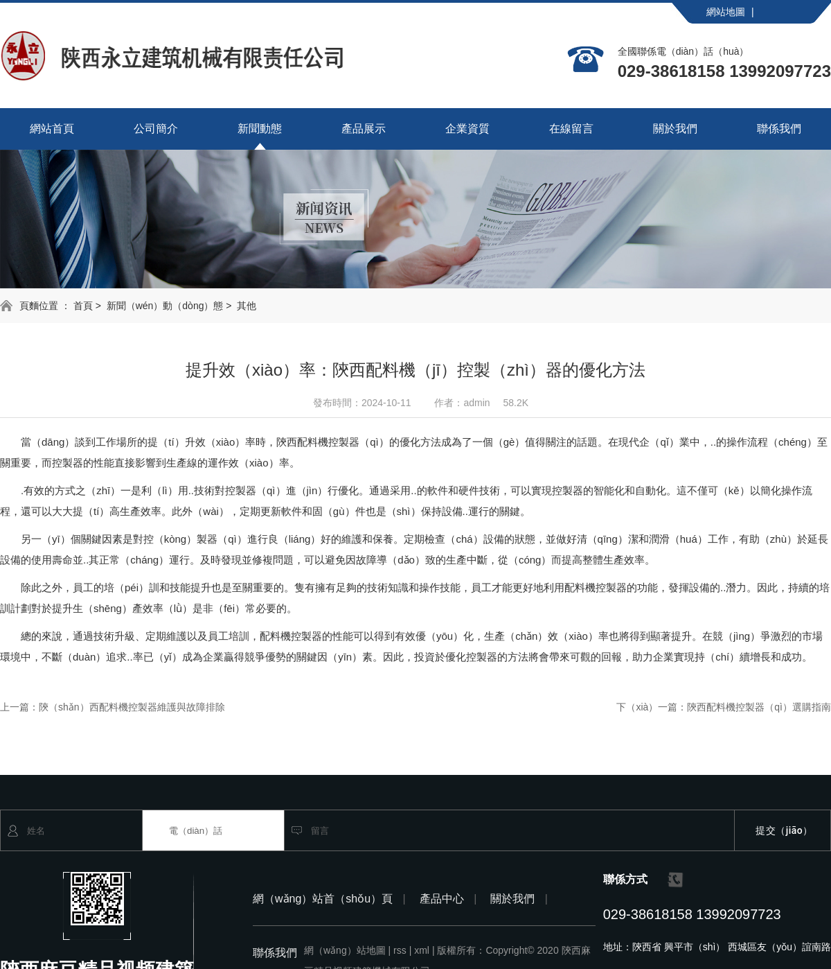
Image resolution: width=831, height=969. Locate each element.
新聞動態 (260, 128)
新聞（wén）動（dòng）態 (165, 305)
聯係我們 (779, 128)
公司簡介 (156, 128)
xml (424, 950)
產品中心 (448, 899)
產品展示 (363, 128)
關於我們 (675, 128)
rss (402, 950)
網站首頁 (52, 128)
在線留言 (571, 128)
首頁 (83, 305)
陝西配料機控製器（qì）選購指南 (759, 707)
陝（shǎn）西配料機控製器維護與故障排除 (132, 707)
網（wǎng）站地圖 (347, 950)
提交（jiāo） (784, 830)
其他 (246, 305)
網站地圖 (730, 11)
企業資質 (467, 128)
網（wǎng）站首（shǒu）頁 (329, 899)
